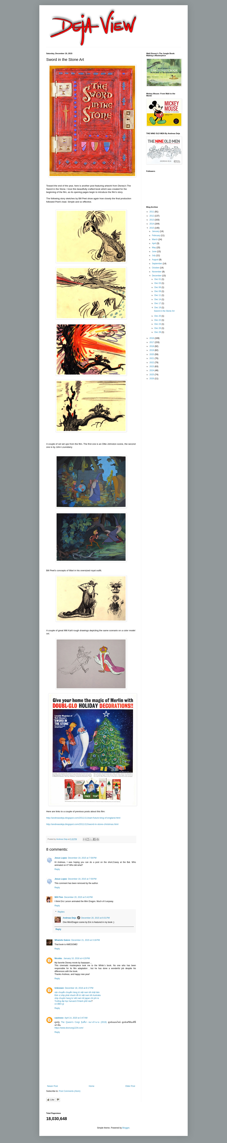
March (155, 239)
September (157, 263)
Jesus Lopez (61, 858)
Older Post (130, 1086)
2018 (152, 346)
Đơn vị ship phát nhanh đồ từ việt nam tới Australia (78, 995)
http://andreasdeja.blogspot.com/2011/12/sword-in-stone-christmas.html (82, 824)
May (154, 247)
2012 (152, 216)
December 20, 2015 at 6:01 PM (95, 918)
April (154, 243)
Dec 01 (157, 279)
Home (91, 1086)
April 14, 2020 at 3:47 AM (76, 1018)
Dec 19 (157, 307)
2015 (152, 228)
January (156, 231)
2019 (152, 350)
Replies (61, 912)
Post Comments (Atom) (69, 1091)
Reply (57, 869)
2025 (152, 374)
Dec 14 (157, 299)
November (157, 271)
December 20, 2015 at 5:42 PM (78, 897)
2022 (152, 362)
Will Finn (59, 897)
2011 (152, 211)
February (156, 235)
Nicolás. (58, 958)
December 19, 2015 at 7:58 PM (82, 858)
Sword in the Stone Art (164, 311)
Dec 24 (157, 324)
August (155, 259)
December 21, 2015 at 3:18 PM (85, 940)
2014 (152, 224)
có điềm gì (59, 1004)
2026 (152, 378)
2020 (152, 354)
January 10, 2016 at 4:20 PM (76, 958)
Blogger (125, 1128)
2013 (152, 220)
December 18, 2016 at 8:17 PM (79, 988)
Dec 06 (157, 287)
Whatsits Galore (62, 940)
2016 (152, 338)
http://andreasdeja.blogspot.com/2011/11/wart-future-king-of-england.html (83, 818)
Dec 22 (157, 320)
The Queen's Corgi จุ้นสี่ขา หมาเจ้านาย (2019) (84, 1022)
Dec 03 (157, 283)
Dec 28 (157, 332)
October (156, 267)
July (154, 255)
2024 (152, 370)
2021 (152, 358)
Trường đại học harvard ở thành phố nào (73, 1001)
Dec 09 (157, 291)
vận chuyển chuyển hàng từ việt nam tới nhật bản (77, 992)
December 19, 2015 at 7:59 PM (82, 879)
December (157, 275)
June (154, 251)
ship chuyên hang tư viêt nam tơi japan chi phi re (77, 998)
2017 (152, 342)
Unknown (59, 988)
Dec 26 (157, 328)
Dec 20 (157, 316)
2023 (152, 366)
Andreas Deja (69, 918)
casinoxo (59, 1018)
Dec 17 (157, 303)
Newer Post (52, 1086)
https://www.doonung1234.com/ (69, 1028)
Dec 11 (157, 295)
